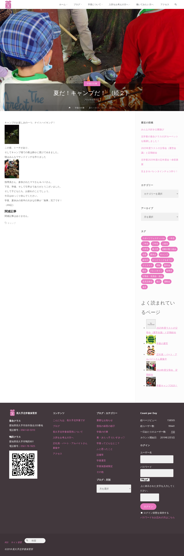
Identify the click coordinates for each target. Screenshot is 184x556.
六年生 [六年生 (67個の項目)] (145, 249)
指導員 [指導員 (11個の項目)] (169, 270)
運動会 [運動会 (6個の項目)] (167, 281)
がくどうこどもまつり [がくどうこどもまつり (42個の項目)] (162, 260)
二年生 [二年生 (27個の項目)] (145, 243)
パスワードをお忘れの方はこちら (157, 517)
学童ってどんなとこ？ (108, 443)
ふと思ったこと (105, 448)
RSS (7, 542)
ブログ (56, 425)
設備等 (100, 454)
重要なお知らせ (105, 420)
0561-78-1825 (28, 446)
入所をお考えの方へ (63, 437)
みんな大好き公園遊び (152, 129)
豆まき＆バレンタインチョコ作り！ (159, 171)
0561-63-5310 (28, 429)
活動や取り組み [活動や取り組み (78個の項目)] (169, 249)
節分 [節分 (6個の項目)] (144, 270)
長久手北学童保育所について (68, 431)
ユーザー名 (146, 452)
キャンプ (12, 222)
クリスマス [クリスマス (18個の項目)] (147, 265)
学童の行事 (92, 83)
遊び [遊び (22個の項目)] (158, 281)
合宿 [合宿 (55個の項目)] (144, 254)
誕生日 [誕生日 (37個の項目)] (145, 260)
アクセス (57, 453)
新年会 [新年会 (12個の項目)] (167, 265)
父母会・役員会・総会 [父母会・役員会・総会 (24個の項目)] (152, 276)
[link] (174, 4)
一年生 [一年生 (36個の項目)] (172, 238)
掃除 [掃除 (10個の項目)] (158, 265)
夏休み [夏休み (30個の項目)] (153, 254)
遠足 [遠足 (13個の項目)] (144, 287)
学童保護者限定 (105, 466)
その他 (100, 471)
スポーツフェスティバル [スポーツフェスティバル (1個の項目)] (153, 238)
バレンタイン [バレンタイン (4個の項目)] (156, 270)
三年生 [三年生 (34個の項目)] (155, 243)
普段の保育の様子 (106, 425)
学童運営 (101, 460)
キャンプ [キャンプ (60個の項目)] (164, 254)
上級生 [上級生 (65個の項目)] (165, 243)
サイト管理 (17, 542)
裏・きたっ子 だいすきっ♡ (111, 437)
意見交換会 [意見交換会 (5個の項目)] (147, 281)
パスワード (146, 466)
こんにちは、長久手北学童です (69, 420)
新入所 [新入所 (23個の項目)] (155, 249)
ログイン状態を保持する (156, 512)
